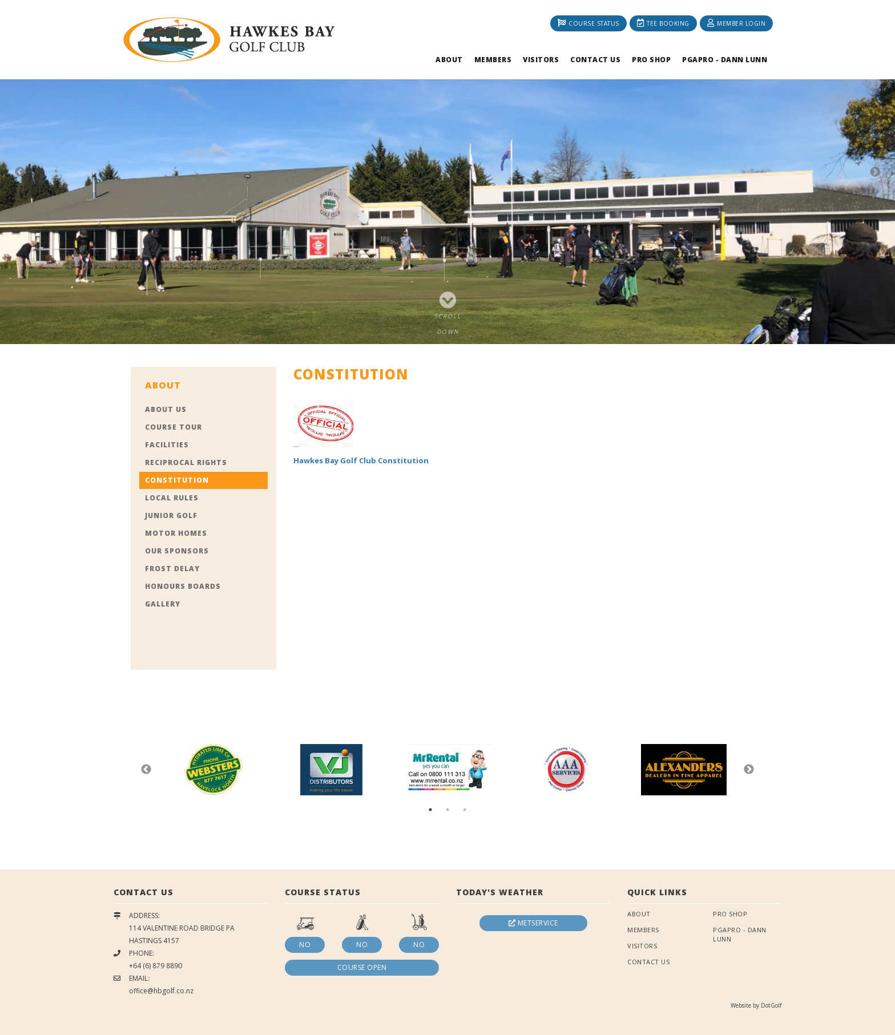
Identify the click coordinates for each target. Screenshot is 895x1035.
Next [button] (875, 172)
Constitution (177, 480)
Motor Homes (176, 533)
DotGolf (771, 1005)
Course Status (588, 23)
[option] (447, 172)
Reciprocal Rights (186, 462)
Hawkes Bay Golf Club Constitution (361, 460)
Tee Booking (663, 23)
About (449, 59)
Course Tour (173, 427)
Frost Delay (172, 568)
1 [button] (430, 809)
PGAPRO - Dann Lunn (724, 59)
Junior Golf (171, 515)
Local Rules (172, 498)
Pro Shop (651, 59)
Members (493, 59)
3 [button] (464, 809)
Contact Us (595, 59)
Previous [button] (20, 172)
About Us (166, 409)
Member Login (736, 23)
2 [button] (447, 809)
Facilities (167, 445)
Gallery (162, 604)
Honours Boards (183, 586)
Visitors (541, 59)
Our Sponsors (177, 551)
